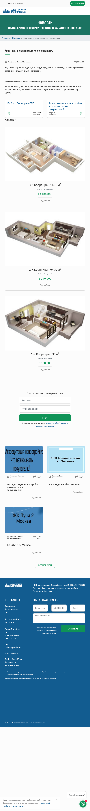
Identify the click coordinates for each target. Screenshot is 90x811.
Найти (45, 418)
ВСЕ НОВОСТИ (45, 565)
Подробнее (45, 200)
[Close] (57, 800)
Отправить (73, 629)
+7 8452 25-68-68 (15, 3)
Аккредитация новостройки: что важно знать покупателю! (66, 106)
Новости (16, 38)
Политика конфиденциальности (18, 672)
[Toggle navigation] (84, 11)
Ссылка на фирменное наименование (20, 674)
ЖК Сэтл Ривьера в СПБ (20, 103)
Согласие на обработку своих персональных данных (51, 672)
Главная (6, 38)
